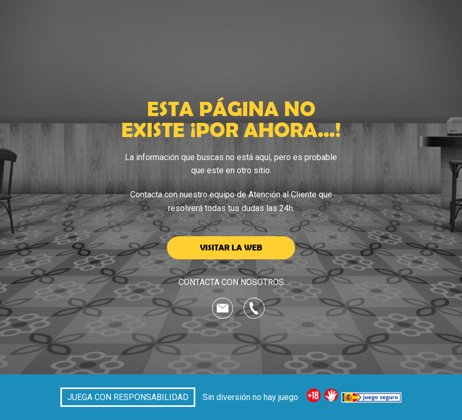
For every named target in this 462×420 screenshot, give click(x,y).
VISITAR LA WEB (231, 247)
